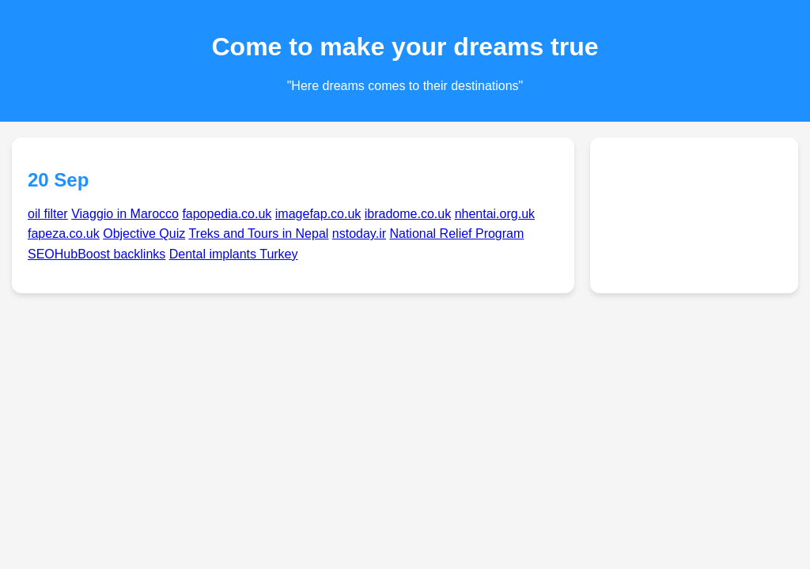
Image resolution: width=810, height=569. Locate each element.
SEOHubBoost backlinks (96, 254)
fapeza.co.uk (64, 233)
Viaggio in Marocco (125, 213)
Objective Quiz (144, 233)
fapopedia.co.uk (226, 213)
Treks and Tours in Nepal (258, 233)
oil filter (48, 213)
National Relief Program (456, 233)
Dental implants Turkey (233, 254)
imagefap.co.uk (318, 213)
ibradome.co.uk (408, 213)
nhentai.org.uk (495, 213)
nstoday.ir (359, 233)
